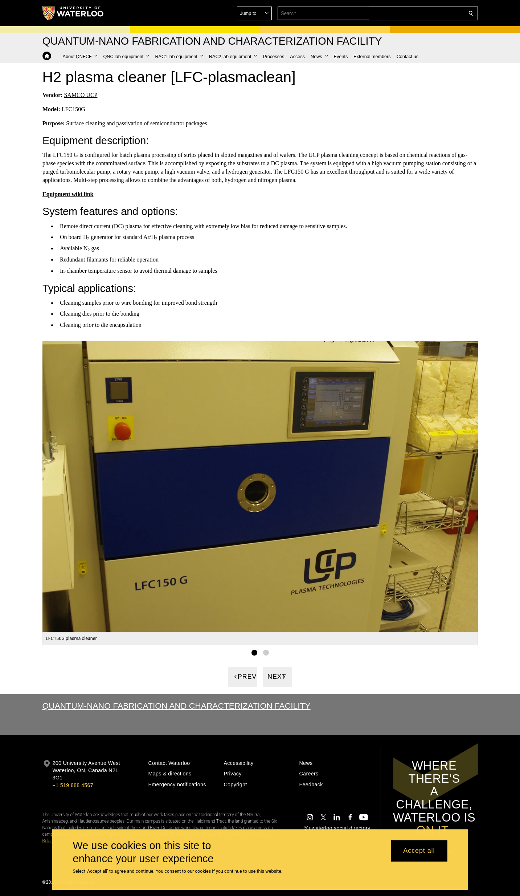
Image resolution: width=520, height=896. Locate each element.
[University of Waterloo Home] (73, 13)
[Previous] (242, 676)
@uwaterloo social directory (336, 828)
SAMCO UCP (80, 95)
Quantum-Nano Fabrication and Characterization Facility (176, 705)
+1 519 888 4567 (73, 785)
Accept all (419, 851)
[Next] (277, 676)
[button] (418, 13)
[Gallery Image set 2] (266, 652)
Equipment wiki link (68, 194)
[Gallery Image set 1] (254, 652)
